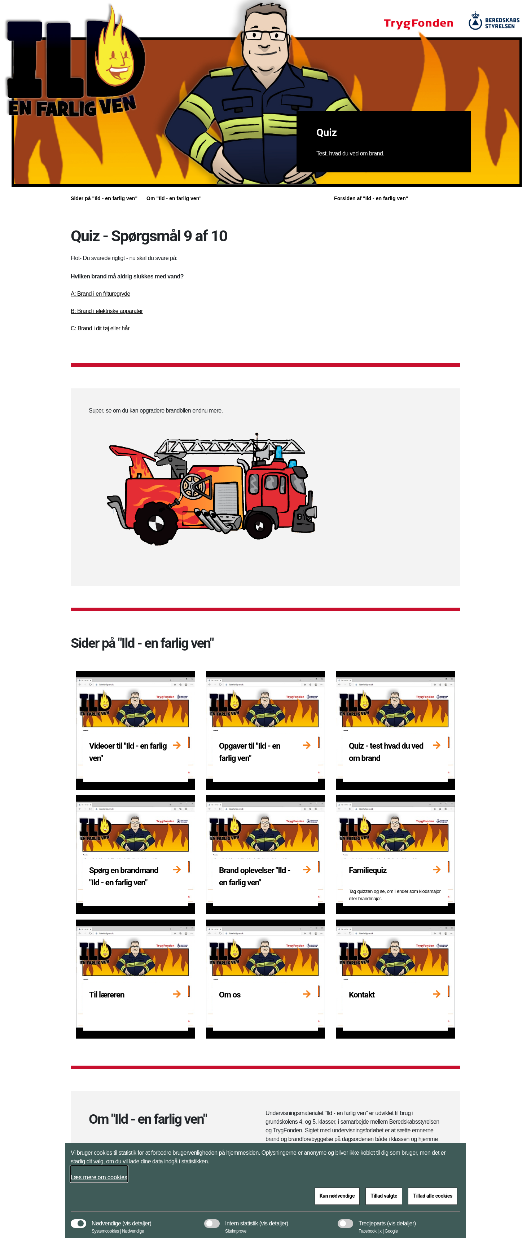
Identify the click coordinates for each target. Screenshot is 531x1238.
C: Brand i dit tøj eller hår (100, 328)
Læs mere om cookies (99, 1177)
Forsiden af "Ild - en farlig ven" (371, 198)
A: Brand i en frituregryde (100, 294)
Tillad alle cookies (432, 1196)
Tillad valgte (383, 1196)
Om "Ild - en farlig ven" (174, 198)
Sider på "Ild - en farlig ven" (104, 198)
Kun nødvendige (337, 1196)
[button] (136, 1220)
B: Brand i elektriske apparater (107, 311)
